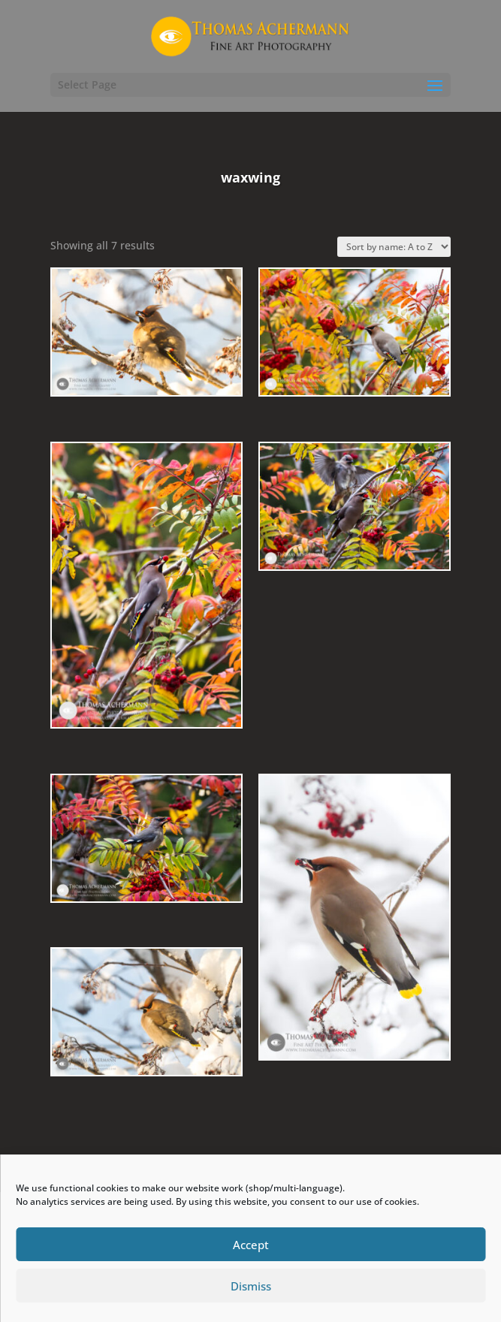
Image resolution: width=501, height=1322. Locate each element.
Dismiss (251, 1285)
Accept (251, 1244)
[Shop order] (394, 247)
